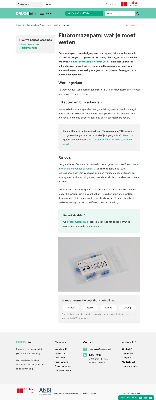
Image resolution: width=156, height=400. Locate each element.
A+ (50, 4)
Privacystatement (63, 366)
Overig (127, 307)
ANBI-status (60, 353)
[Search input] (120, 13)
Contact (88, 342)
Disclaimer (60, 357)
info (127, 349)
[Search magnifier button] (137, 13)
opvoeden (130, 366)
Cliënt (108, 307)
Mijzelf (71, 307)
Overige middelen (30, 25)
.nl (127, 357)
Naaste (89, 307)
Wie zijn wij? (61, 349)
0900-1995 (82, 13)
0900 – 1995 (94, 355)
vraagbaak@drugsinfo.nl (99, 349)
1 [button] (101, 193)
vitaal (128, 362)
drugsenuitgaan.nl (76, 221)
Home (18, 25)
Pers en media (61, 362)
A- (47, 4)
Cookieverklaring (63, 370)
